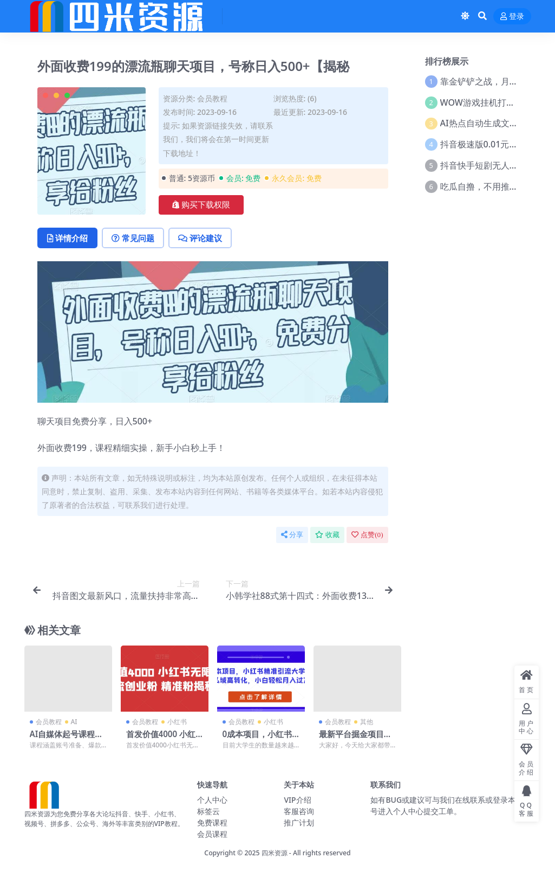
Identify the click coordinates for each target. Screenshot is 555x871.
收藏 (327, 535)
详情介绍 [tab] (67, 238)
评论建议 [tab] (200, 238)
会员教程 (212, 98)
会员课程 (212, 834)
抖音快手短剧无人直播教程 (492, 165)
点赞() (367, 535)
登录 (512, 16)
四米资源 (275, 852)
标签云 (208, 811)
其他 (366, 721)
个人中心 (212, 800)
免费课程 (212, 822)
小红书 (177, 721)
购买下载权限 (201, 205)
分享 (292, 535)
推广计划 (299, 822)
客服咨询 (299, 811)
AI (74, 721)
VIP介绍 (297, 800)
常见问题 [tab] (133, 238)
